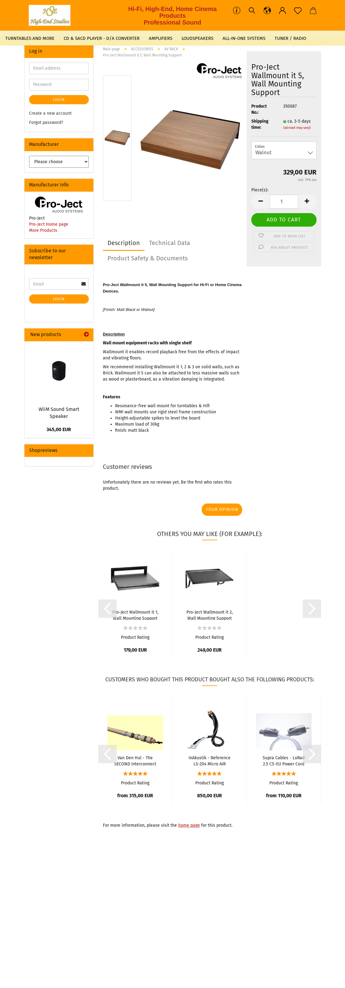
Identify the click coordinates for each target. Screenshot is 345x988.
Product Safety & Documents (147, 258)
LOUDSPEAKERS (197, 38)
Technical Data (169, 243)
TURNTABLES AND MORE (29, 38)
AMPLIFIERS (160, 38)
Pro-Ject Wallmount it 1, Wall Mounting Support (135, 615)
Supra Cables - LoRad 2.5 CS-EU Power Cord (284, 760)
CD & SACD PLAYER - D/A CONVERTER (102, 38)
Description (123, 243)
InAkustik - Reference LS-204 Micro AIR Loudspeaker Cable (210, 760)
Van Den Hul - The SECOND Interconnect (135, 760)
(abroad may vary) (297, 128)
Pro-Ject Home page (48, 224)
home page (189, 825)
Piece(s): (259, 190)
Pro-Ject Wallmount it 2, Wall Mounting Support (209, 615)
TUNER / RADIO (290, 38)
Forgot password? (46, 122)
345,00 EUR (59, 429)
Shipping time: (259, 124)
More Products (43, 230)
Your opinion (222, 509)
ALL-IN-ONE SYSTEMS (244, 38)
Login (59, 100)
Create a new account (50, 113)
